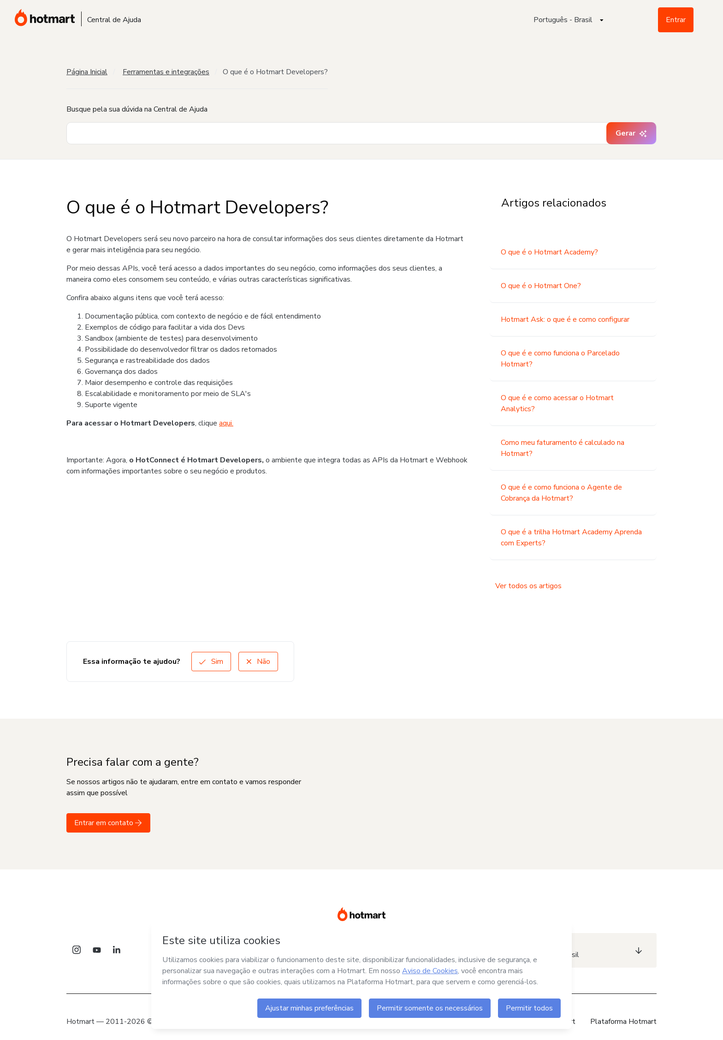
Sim (211, 661)
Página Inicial (86, 72)
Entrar (676, 20)
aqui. (226, 423)
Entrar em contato (108, 823)
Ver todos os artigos (528, 586)
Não (258, 661)
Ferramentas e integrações (166, 72)
